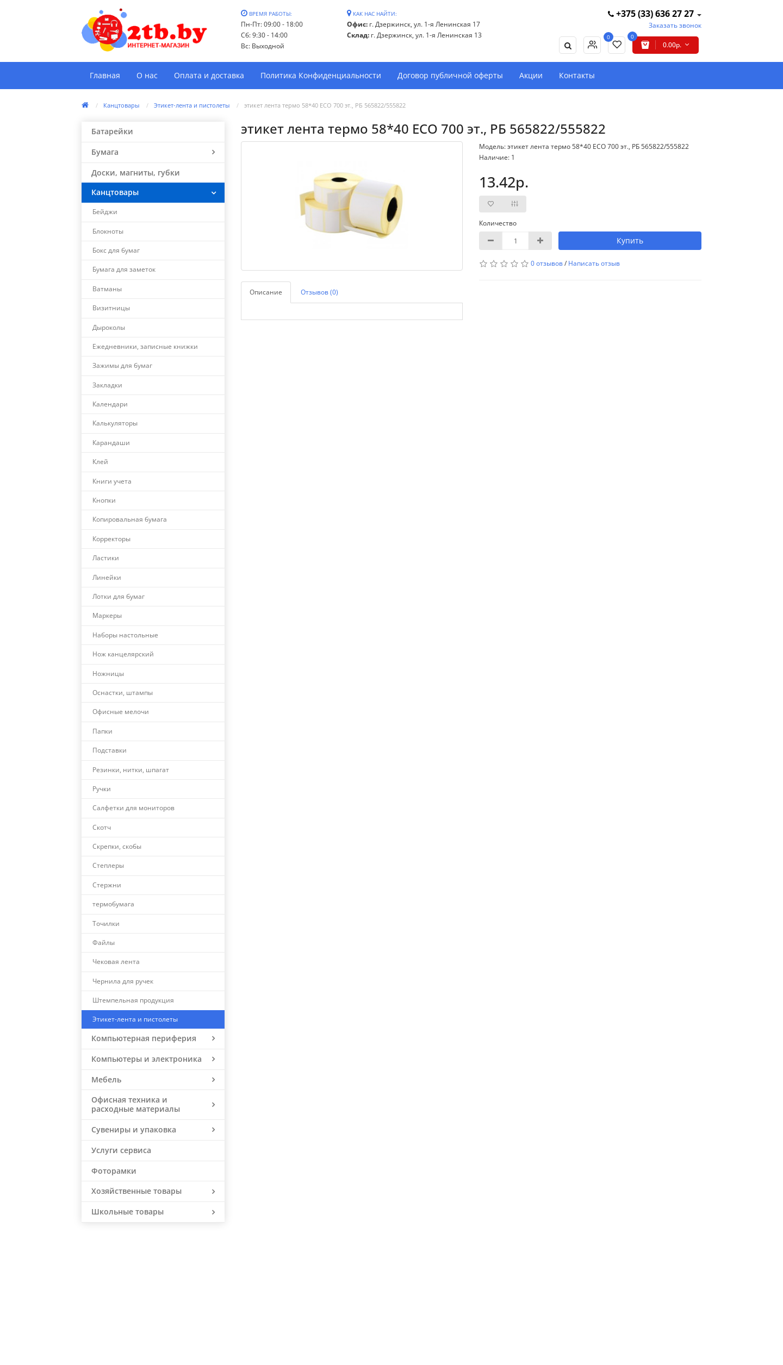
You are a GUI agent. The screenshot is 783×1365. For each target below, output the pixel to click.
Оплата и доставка (209, 75)
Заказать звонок (675, 25)
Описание (266, 292)
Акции (531, 75)
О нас (147, 75)
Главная (105, 75)
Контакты (577, 75)
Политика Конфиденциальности (320, 75)
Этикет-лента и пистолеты (191, 105)
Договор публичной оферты (450, 75)
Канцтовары (121, 105)
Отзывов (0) (319, 292)
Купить (630, 240)
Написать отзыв (594, 263)
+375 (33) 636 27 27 (652, 14)
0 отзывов (547, 263)
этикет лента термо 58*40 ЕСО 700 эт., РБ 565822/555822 (325, 105)
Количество (498, 223)
